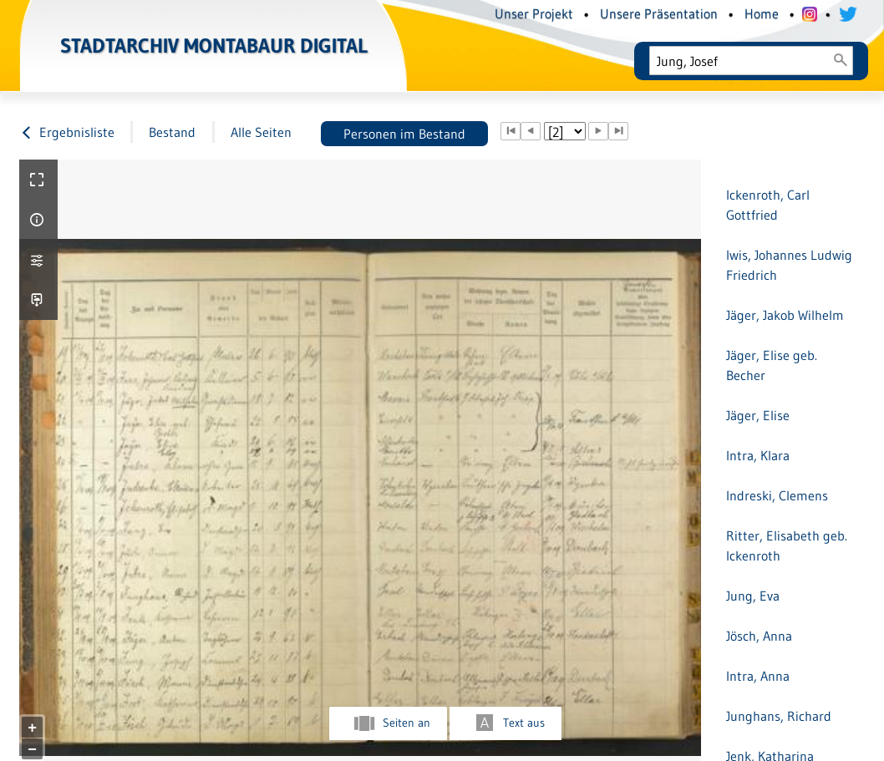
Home (761, 13)
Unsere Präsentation (659, 13)
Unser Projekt (534, 13)
